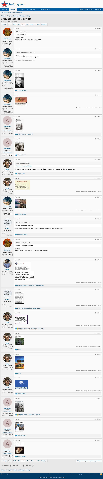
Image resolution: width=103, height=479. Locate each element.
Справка (91, 474)
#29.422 (99, 49)
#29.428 (99, 178)
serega (7, 269)
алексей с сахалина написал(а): (24, 52)
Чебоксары (10, 174)
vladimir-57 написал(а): (22, 222)
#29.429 (99, 197)
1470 (14, 24)
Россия (11, 45)
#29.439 (99, 419)
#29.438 (99, 398)
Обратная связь (52, 474)
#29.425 (99, 116)
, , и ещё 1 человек (29, 414)
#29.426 (99, 139)
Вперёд (43, 24)
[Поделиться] (95, 28)
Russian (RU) (5, 474)
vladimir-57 (7, 58)
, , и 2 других (30, 285)
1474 (31, 24)
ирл (12, 274)
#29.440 (99, 440)
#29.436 (99, 354)
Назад (4, 24)
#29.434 (99, 313)
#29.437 (99, 378)
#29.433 (99, 290)
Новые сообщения (6, 12)
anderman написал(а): (22, 163)
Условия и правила (63, 474)
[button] (27, 9)
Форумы (13, 9)
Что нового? (22, 9)
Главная (4, 9)
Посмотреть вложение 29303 (24, 166)
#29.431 (99, 239)
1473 (27, 24)
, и (25, 134)
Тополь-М (5, 21)
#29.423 (99, 70)
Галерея (33, 9)
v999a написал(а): (21, 31)
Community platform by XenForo (51, 477)
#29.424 (99, 95)
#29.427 (99, 159)
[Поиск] (98, 9)
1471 (18, 24)
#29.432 (99, 260)
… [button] (11, 24)
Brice (7, 169)
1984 (38, 24)
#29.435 (99, 333)
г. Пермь (11, 133)
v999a (7, 228)
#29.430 (99, 219)
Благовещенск (9, 235)
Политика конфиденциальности (78, 474)
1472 (23, 24)
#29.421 (99, 28)
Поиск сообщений (17, 12)
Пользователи (44, 9)
